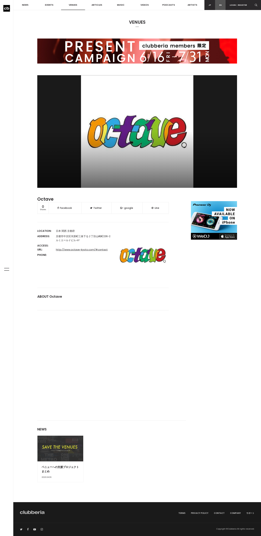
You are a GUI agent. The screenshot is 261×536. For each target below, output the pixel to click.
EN (220, 5)
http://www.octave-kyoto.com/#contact (82, 249)
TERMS (181, 513)
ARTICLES (97, 5)
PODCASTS (168, 5)
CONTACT (219, 513)
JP (210, 5)
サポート (250, 513)
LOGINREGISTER (238, 5)
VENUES (73, 5)
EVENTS (49, 5)
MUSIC (121, 5)
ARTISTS (192, 5)
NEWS (25, 5)
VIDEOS (144, 5)
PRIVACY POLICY (199, 513)
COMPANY (235, 513)
